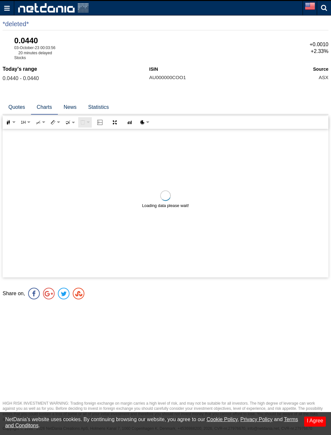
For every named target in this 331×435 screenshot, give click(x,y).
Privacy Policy (256, 419)
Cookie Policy (222, 419)
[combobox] (70, 122)
